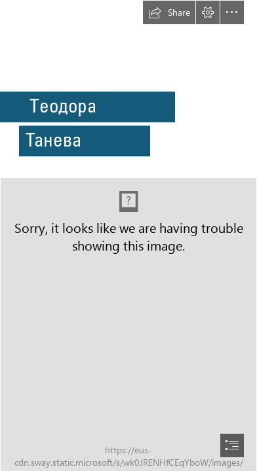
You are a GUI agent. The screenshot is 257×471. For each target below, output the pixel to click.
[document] (128, 235)
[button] (169, 12)
